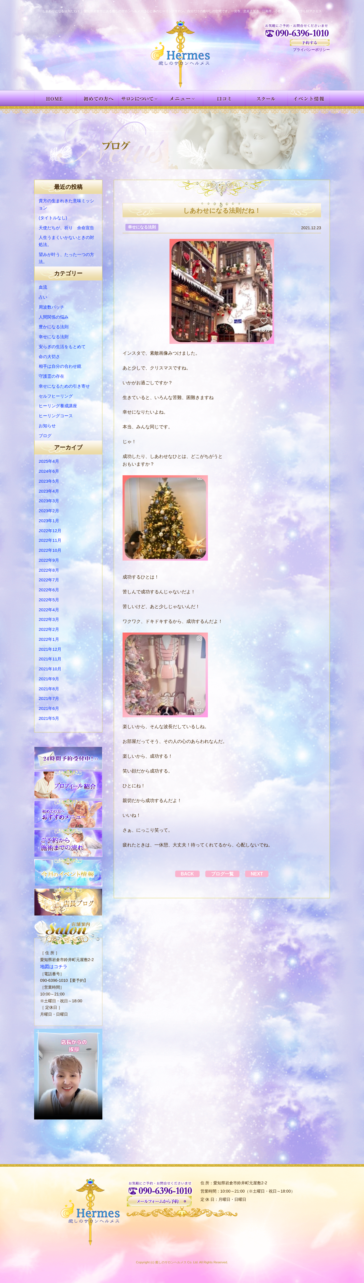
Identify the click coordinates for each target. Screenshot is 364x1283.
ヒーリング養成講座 (58, 405)
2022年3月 (49, 619)
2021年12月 (50, 649)
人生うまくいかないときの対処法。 (66, 241)
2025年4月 (49, 461)
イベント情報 (309, 98)
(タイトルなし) (53, 217)
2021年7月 (49, 698)
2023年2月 (49, 510)
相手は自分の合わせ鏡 (60, 366)
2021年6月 (49, 708)
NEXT (263, 873)
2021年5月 (49, 718)
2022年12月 (50, 530)
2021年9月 (49, 678)
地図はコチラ (52, 966)
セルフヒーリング (56, 396)
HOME (55, 98)
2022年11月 (50, 540)
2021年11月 (50, 658)
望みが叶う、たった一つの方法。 (66, 258)
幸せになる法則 (54, 336)
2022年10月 (50, 550)
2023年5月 (49, 481)
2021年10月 (50, 668)
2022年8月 (49, 570)
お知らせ (47, 425)
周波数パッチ (51, 307)
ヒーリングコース (56, 415)
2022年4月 (49, 609)
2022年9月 (49, 560)
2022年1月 (49, 639)
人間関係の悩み (54, 317)
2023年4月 (49, 491)
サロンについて (140, 98)
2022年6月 (49, 589)
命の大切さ (49, 356)
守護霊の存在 (51, 376)
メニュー (182, 98)
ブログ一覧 (222, 873)
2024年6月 (49, 471)
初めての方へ (97, 98)
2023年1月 (49, 520)
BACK (181, 873)
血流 (43, 287)
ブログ (45, 435)
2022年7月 (49, 579)
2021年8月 (49, 688)
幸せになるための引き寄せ (64, 386)
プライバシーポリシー (311, 49)
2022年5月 (49, 599)
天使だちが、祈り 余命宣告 (66, 227)
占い (43, 297)
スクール (266, 98)
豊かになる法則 (54, 326)
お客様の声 (224, 98)
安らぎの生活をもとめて (62, 346)
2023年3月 (49, 500)
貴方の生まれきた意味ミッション (66, 204)
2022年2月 (49, 629)
